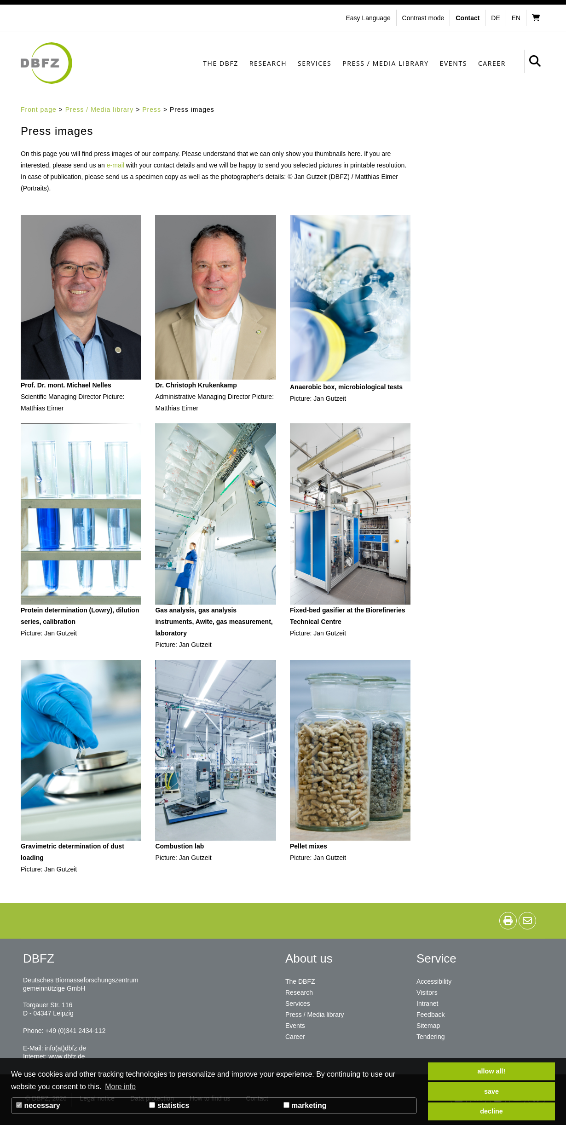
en (516, 18)
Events (453, 63)
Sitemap (428, 1025)
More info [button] (120, 1086)
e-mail (115, 165)
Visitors (427, 992)
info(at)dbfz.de (65, 1048)
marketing (305, 1105)
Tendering (430, 1036)
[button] (424, 18)
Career (492, 63)
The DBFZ (220, 63)
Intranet (427, 1003)
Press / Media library (385, 63)
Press (151, 109)
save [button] (491, 1091)
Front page (39, 109)
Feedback (430, 1014)
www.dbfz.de (66, 1056)
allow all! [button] (492, 1071)
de (495, 18)
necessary (38, 1105)
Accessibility (433, 981)
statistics (169, 1105)
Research (268, 63)
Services (314, 63)
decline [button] (491, 1111)
